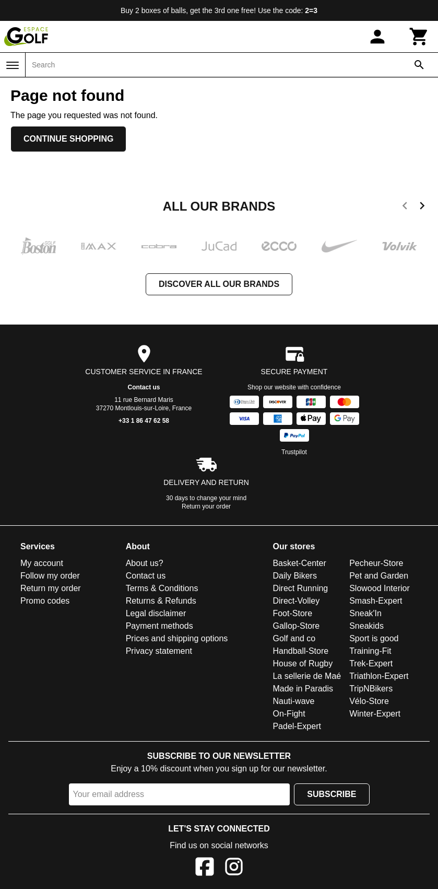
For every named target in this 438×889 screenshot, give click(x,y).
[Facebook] (204, 868)
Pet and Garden (378, 575)
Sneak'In (365, 613)
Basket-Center (299, 563)
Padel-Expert (297, 726)
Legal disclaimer (156, 613)
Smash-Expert (375, 600)
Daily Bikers (294, 575)
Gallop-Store (296, 625)
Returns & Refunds (161, 600)
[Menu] (12, 65)
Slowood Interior (379, 588)
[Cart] (419, 36)
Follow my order (50, 575)
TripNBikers (371, 688)
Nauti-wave (293, 701)
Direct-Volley (296, 600)
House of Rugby (303, 663)
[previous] (404, 207)
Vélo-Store (369, 701)
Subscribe (331, 794)
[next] (422, 207)
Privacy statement (159, 650)
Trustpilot (294, 452)
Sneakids (366, 625)
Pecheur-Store (376, 563)
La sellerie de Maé (307, 676)
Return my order (50, 588)
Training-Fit (370, 650)
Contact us (143, 387)
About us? (144, 563)
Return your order (206, 506)
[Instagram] (233, 868)
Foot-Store (292, 613)
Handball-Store (300, 650)
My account (41, 563)
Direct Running (300, 588)
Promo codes (44, 600)
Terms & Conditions (162, 588)
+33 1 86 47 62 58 (144, 420)
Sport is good (373, 638)
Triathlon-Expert (378, 676)
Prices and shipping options (177, 638)
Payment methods (159, 625)
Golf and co (294, 638)
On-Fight (289, 713)
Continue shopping (68, 138)
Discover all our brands (219, 284)
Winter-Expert (374, 713)
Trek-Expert (371, 663)
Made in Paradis (303, 688)
